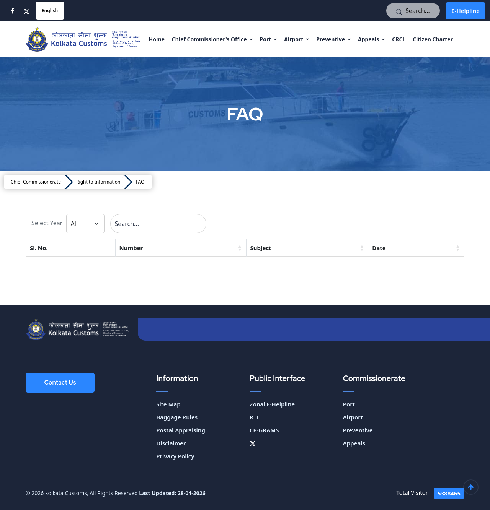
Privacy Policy (175, 456)
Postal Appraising (180, 430)
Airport (293, 39)
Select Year (46, 223)
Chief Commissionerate (36, 182)
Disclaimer (171, 443)
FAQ (140, 182)
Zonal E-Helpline (272, 404)
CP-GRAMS (264, 430)
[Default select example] (85, 223)
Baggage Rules (177, 417)
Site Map (168, 404)
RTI (254, 417)
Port (265, 39)
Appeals (368, 39)
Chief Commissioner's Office (209, 39)
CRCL (398, 39)
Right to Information (98, 182)
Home (156, 39)
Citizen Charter (433, 39)
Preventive (330, 39)
